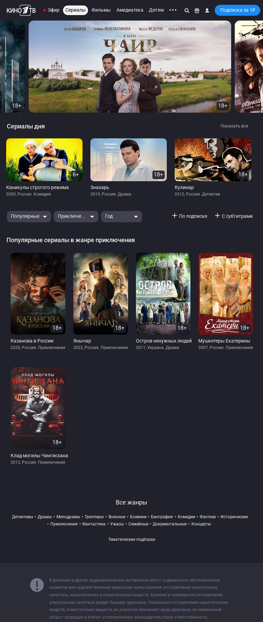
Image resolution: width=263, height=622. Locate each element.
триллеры (94, 516)
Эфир (54, 10)
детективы (22, 516)
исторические (234, 516)
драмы (45, 516)
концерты (201, 524)
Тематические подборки (131, 539)
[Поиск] (187, 10)
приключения (64, 524)
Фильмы (101, 10)
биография (162, 516)
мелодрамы (68, 516)
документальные (170, 524)
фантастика (93, 524)
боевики (138, 516)
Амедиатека (129, 10)
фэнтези (208, 516)
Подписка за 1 (237, 10)
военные (117, 516)
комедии (186, 516)
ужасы (117, 524)
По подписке (193, 216)
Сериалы (75, 10)
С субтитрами (237, 216)
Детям (156, 10)
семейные (138, 524)
